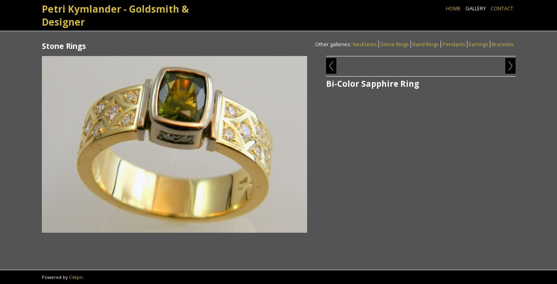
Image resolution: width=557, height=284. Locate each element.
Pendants (454, 44)
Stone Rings (395, 44)
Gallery (475, 8)
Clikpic (76, 277)
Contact (502, 8)
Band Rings (426, 44)
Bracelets (503, 44)
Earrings (478, 44)
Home (453, 8)
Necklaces (365, 44)
